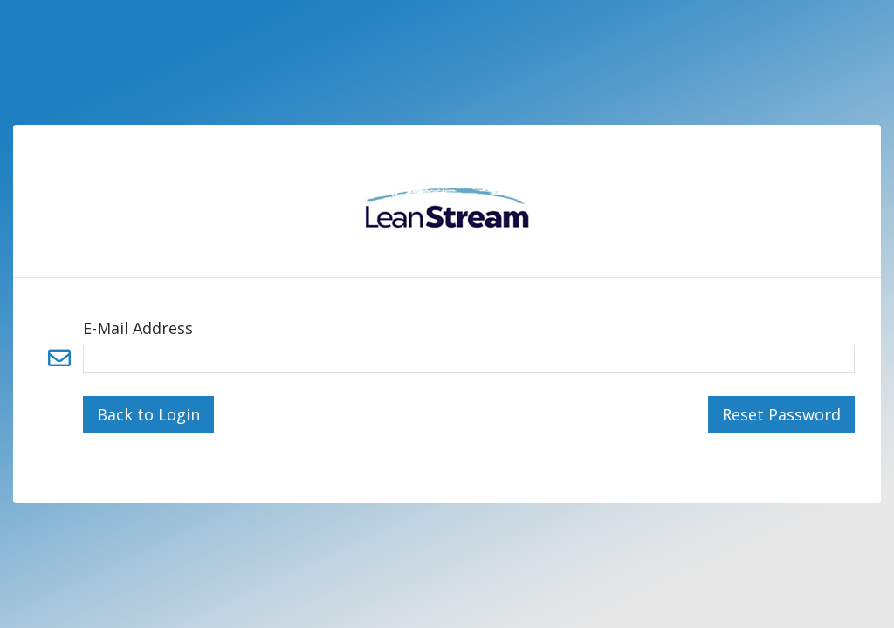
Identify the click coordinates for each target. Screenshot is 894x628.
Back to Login (148, 414)
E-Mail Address (138, 328)
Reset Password (781, 414)
